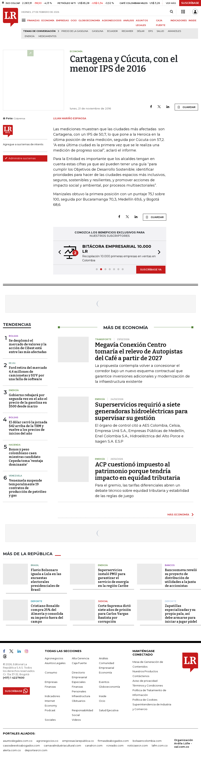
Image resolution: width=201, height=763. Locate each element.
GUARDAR (186, 107)
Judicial (103, 601)
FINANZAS (33, 20)
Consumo (51, 672)
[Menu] (24, 20)
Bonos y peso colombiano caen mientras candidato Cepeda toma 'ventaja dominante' (26, 457)
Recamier (127, 31)
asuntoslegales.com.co (17, 740)
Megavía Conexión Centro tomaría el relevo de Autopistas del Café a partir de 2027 (139, 351)
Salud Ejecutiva (108, 710)
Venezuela (15, 475)
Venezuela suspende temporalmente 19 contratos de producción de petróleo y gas (27, 488)
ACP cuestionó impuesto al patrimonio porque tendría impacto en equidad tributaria (137, 471)
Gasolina (97, 31)
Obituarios (78, 700)
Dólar (140, 31)
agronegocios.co (47, 740)
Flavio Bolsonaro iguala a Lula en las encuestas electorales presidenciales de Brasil (46, 580)
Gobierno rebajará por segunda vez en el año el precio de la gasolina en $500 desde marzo (28, 400)
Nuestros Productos (145, 671)
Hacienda (14, 444)
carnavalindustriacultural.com (62, 745)
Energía (30, 36)
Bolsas (13, 336)
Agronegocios (54, 658)
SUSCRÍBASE (190, 3)
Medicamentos (47, 36)
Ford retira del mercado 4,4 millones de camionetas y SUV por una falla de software (28, 373)
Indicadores (52, 696)
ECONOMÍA (47, 20)
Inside (102, 696)
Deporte (36, 601)
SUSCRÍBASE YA (151, 269)
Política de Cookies (144, 699)
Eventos (104, 681)
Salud (160, 31)
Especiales (78, 681)
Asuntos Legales (55, 663)
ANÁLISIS (128, 20)
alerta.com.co (12, 750)
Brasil (35, 565)
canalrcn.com (93, 745)
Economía (105, 672)
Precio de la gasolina (74, 31)
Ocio (102, 700)
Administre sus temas (20, 158)
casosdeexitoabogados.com (21, 745)
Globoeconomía (109, 686)
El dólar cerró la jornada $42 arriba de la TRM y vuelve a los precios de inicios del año (28, 428)
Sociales (50, 719)
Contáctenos (140, 676)
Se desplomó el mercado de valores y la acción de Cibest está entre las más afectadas (28, 346)
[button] (58, 253)
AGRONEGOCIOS (112, 20)
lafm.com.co (160, 745)
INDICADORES (179, 20)
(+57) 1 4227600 (13, 677)
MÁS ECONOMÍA (178, 514)
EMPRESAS (62, 20)
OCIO (74, 20)
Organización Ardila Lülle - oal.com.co (183, 743)
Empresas (51, 681)
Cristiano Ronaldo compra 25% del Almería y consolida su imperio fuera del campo (47, 613)
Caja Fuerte (79, 663)
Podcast (50, 710)
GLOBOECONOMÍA (89, 20)
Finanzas (50, 686)
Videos (76, 719)
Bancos (170, 565)
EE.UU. (12, 363)
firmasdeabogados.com (113, 740)
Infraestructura (81, 696)
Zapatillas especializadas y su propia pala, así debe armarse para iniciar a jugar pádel (181, 613)
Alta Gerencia (80, 658)
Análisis (103, 658)
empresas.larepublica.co (78, 740)
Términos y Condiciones (147, 685)
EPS (150, 31)
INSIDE (192, 20)
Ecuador (112, 31)
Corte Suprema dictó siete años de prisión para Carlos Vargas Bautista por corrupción (114, 613)
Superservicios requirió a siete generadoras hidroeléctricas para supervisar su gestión (141, 411)
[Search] (171, 12)
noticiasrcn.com (137, 745)
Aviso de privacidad (144, 680)
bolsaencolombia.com (147, 740)
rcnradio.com (114, 745)
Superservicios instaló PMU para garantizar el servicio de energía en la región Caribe (113, 578)
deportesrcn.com (36, 750)
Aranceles (174, 31)
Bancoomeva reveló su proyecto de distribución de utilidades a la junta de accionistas (181, 578)
